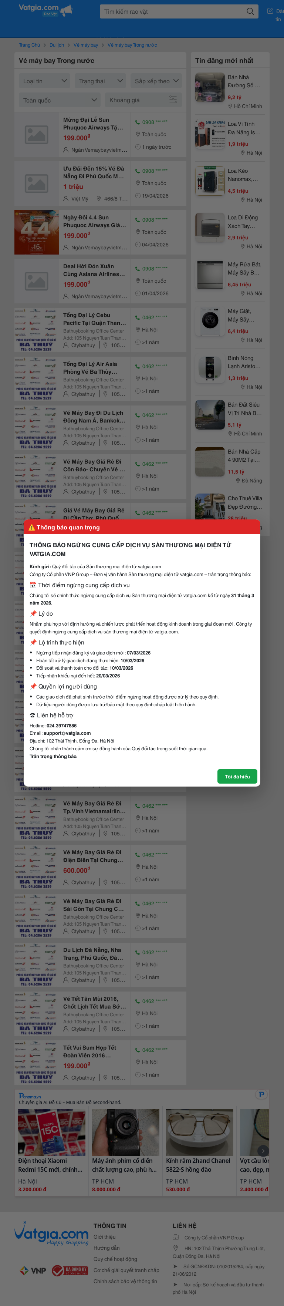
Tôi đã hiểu (237, 776)
